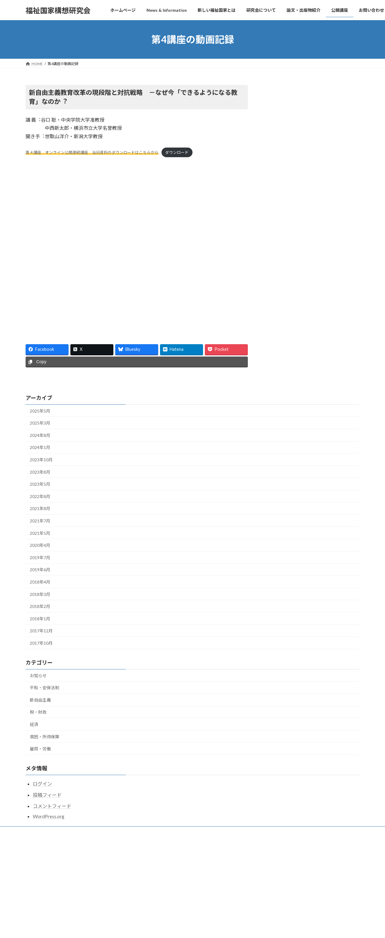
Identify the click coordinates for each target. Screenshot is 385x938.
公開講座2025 (271, 887)
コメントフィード (52, 806)
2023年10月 (41, 459)
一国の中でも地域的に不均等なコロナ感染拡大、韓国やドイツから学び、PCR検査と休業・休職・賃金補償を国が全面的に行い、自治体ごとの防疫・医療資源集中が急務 (196, 908)
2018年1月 (40, 618)
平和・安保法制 (44, 687)
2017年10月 (41, 643)
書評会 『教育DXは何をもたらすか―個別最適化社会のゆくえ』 (195, 890)
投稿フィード (47, 795)
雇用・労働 (40, 748)
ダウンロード (177, 152)
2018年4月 (40, 581)
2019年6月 (40, 569)
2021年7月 (40, 520)
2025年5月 (40, 410)
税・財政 (38, 712)
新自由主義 (40, 700)
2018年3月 (40, 594)
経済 (34, 724)
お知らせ (38, 675)
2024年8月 (40, 435)
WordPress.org (48, 816)
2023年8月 (40, 472)
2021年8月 (40, 508)
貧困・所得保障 (44, 736)
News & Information (159, 876)
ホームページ (154, 867)
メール (70, 832)
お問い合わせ (42, 832)
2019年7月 (40, 557)
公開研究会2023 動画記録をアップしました (296, 917)
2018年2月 (40, 606)
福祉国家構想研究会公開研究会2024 (289, 902)
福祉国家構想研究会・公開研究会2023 (291, 931)
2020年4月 (40, 545)
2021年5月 (40, 533)
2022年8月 (40, 496)
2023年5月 (40, 484)
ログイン (42, 784)
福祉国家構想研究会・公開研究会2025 (291, 872)
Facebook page (313, 108)
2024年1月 (40, 447)
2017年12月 (41, 630)
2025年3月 (40, 422)
